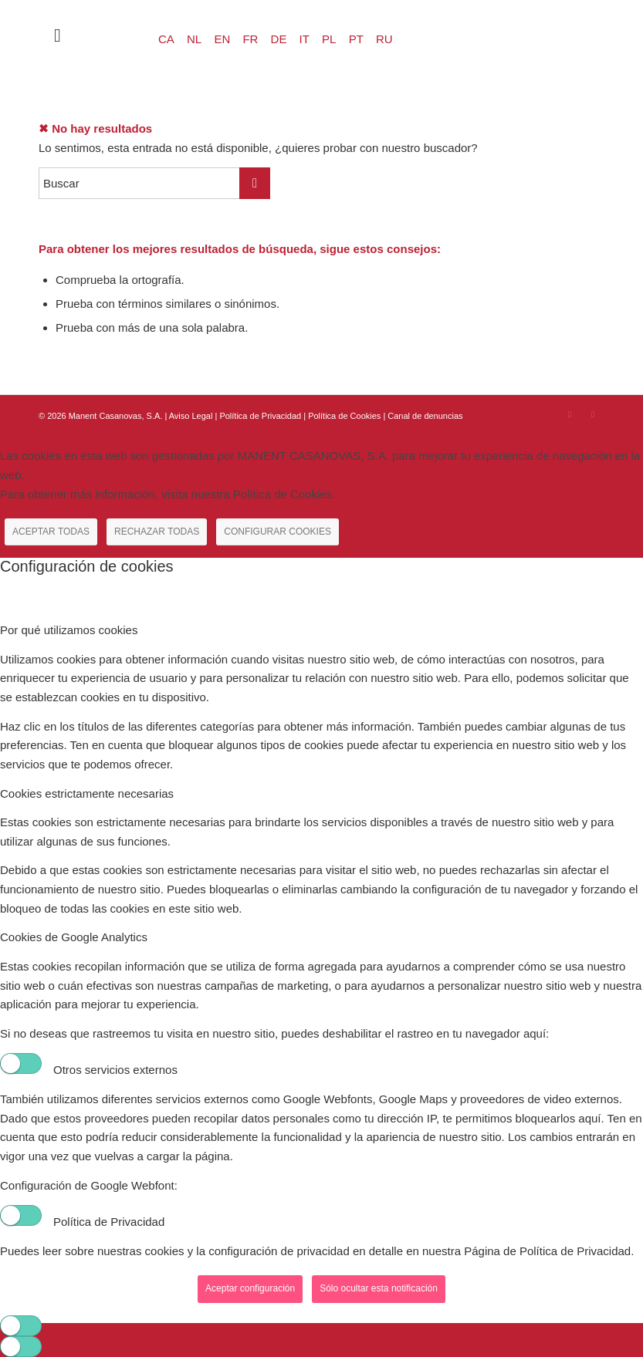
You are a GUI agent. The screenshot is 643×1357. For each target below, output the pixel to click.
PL (329, 39)
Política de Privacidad (261, 415)
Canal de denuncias (424, 415)
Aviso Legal (191, 415)
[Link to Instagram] (569, 414)
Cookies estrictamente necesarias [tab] (87, 793)
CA (166, 39)
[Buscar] (50, 35)
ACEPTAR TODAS (51, 531)
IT (305, 39)
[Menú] (82, 35)
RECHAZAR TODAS (156, 531)
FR (250, 39)
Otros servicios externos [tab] (115, 1069)
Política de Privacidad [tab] (108, 1221)
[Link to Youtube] (592, 414)
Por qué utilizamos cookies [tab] (68, 629)
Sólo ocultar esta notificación (379, 1288)
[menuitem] (50, 35)
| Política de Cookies (343, 415)
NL (194, 39)
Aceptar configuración (250, 1288)
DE (279, 39)
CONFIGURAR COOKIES (277, 531)
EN (222, 39)
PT (356, 39)
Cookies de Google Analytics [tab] (73, 936)
